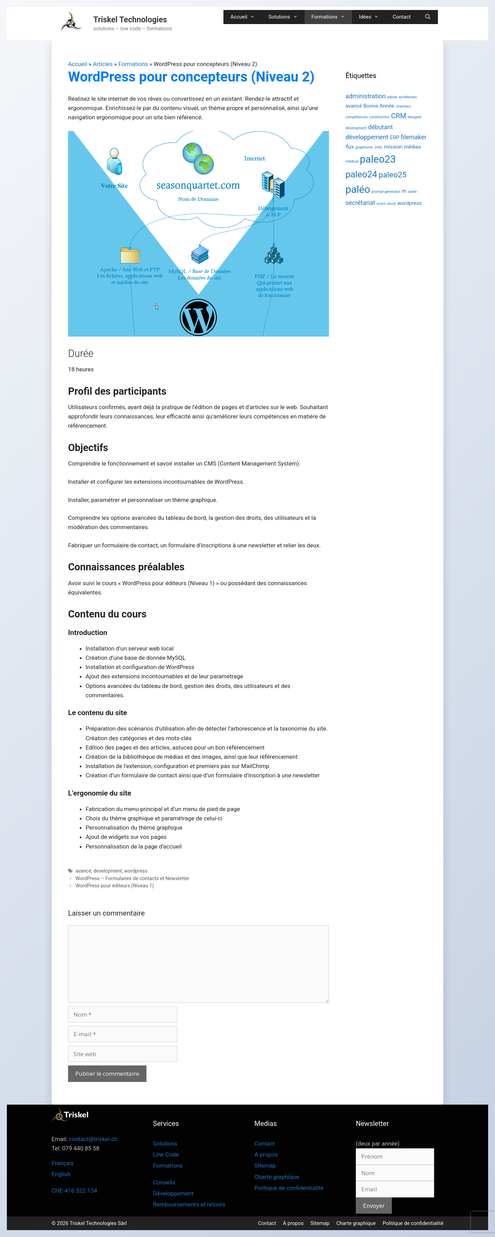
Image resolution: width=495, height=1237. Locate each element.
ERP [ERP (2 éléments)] (394, 137)
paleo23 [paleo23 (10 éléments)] (378, 159)
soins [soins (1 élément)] (381, 203)
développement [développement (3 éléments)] (366, 137)
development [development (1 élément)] (355, 128)
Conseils (164, 1182)
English (61, 1174)
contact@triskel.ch (93, 1139)
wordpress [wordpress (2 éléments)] (409, 203)
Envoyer (374, 1205)
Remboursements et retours (189, 1204)
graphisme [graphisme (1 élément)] (364, 147)
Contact (401, 17)
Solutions (286, 17)
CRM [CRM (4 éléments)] (398, 116)
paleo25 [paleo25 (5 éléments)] (392, 174)
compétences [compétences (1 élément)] (356, 117)
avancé (83, 871)
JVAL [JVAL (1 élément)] (378, 147)
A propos (266, 1154)
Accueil (246, 17)
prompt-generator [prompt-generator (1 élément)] (386, 191)
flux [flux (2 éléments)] (349, 147)
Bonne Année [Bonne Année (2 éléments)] (378, 106)
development (108, 871)
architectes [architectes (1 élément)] (408, 97)
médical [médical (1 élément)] (352, 161)
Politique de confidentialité (288, 1187)
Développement (173, 1193)
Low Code (166, 1154)
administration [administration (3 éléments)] (365, 96)
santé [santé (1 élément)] (412, 191)
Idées (372, 17)
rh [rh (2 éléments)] (404, 191)
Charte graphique (276, 1176)
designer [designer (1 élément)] (415, 117)
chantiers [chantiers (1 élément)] (403, 106)
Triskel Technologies (130, 19)
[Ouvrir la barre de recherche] (428, 17)
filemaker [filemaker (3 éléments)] (414, 137)
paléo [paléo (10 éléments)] (357, 189)
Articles (103, 64)
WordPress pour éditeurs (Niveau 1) (115, 886)
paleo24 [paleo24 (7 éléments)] (361, 174)
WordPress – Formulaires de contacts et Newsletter (132, 879)
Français (63, 1163)
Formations (331, 17)
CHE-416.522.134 (74, 1190)
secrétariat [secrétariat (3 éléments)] (360, 202)
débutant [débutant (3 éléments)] (380, 127)
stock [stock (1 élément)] (391, 203)
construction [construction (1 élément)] (379, 117)
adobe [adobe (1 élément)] (392, 97)
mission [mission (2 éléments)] (393, 147)
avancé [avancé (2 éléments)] (353, 106)
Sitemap (265, 1165)
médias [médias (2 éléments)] (412, 147)
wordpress (135, 871)
